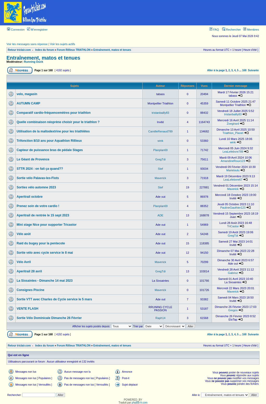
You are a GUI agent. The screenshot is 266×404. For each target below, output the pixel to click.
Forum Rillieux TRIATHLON (73, 49)
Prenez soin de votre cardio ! (38, 206)
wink (160, 140)
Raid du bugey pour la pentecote (41, 243)
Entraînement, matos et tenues (112, 49)
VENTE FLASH (27, 308)
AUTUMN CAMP (28, 103)
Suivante (253, 70)
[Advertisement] (158, 12)
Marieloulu (233, 170)
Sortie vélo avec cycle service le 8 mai (45, 252)
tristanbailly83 (160, 112)
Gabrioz (233, 272)
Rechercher (231, 29)
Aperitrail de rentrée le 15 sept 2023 (43, 215)
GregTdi (160, 159)
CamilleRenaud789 (160, 131)
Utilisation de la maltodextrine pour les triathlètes (53, 131)
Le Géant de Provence (33, 159)
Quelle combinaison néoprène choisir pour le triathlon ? (58, 122)
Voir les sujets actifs (62, 44)
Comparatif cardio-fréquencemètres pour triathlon (54, 113)
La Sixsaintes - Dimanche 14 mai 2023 (44, 280)
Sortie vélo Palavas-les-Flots (38, 178)
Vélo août (24, 234)
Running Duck (33, 61)
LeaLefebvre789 (233, 151)
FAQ (214, 29)
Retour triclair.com (19, 49)
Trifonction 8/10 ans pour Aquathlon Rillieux (49, 141)
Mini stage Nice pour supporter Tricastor (47, 224)
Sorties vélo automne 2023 (36, 187)
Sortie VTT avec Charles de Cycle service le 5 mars (54, 299)
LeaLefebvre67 (232, 179)
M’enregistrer (37, 29)
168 (244, 70)
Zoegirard (233, 123)
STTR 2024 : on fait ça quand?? (40, 169)
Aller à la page (216, 70)
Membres (251, 29)
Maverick (160, 178)
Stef (160, 168)
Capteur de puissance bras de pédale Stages (50, 150)
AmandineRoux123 (233, 160)
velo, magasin (27, 94)
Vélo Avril (24, 262)
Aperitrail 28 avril (29, 271)
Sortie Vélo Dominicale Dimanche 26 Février (49, 318)
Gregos (233, 310)
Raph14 (160, 318)
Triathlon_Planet (233, 132)
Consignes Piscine (30, 290)
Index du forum (44, 49)
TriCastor (233, 226)
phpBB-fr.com (140, 402)
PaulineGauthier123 (232, 207)
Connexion (16, 29)
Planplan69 (160, 150)
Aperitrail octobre (30, 197)
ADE (160, 215)
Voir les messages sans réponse (27, 44)
